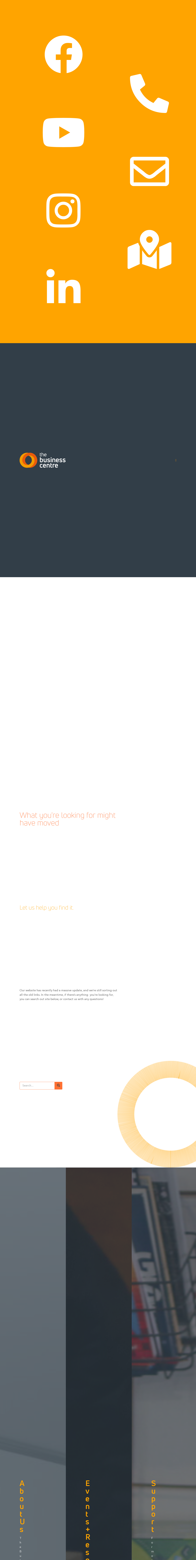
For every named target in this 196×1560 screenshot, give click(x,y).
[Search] (58, 1085)
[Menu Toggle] (175, 460)
